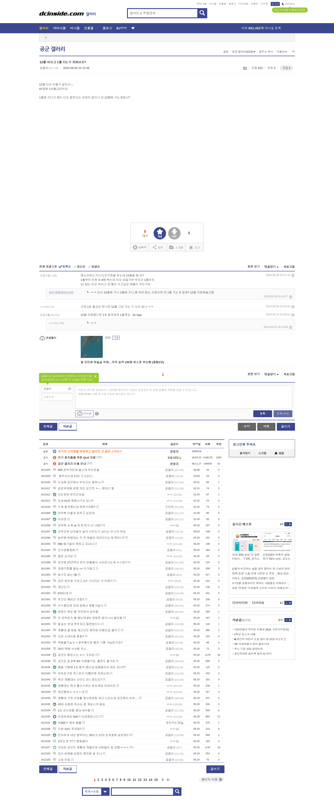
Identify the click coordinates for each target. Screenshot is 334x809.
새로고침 (289, 266)
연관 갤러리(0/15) (244, 51)
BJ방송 (121, 28)
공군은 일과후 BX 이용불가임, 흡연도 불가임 (84, 661)
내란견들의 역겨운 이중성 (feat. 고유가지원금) (261, 629)
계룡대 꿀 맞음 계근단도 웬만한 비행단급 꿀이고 (86, 630)
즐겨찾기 (245, 453)
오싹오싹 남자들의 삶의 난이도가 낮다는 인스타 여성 (89, 531)
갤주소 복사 (266, 51)
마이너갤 (202, 3)
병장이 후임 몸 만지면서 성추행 (75, 611)
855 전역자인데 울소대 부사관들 (76, 470)
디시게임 (243, 3)
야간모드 (288, 4)
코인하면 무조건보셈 (68, 494)
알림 (279, 453)
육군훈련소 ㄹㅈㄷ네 (68, 692)
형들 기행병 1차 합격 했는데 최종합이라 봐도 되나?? (89, 667)
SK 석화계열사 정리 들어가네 (251, 644)
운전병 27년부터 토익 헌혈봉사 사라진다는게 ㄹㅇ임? (90, 562)
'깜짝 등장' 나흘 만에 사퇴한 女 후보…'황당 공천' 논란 (262, 573)
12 (140, 779)
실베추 (139, 247)
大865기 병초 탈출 (67, 722)
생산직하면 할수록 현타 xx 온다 (253, 653)
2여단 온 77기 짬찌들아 (70, 741)
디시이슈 (258, 603)
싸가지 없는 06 (65, 574)
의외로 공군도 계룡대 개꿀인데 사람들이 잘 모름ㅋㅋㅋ (91, 747)
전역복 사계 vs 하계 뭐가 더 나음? (77, 525)
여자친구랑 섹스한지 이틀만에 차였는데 (81, 673)
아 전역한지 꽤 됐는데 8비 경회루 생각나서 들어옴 (87, 618)
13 (145, 779)
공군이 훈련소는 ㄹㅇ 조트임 (74, 655)
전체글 (48, 426)
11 (134, 779)
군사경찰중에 (64, 550)
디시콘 (264, 3)
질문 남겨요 (63, 556)
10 (129, 779)
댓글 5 (286, 68)
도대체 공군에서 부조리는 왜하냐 (76, 482)
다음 (163, 779)
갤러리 (44, 28)
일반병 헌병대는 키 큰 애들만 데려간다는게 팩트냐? (88, 537)
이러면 (59, 519)
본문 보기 (254, 266)
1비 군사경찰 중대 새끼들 (71, 710)
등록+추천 (283, 413)
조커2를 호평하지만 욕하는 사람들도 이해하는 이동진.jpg (262, 583)
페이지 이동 (212, 779)
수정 (247, 426)
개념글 (67, 426)
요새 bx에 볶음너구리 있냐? (73, 500)
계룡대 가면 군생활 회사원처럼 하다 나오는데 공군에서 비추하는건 (95, 698)
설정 (225, 51)
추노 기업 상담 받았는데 (248, 648)
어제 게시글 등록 (261, 28)
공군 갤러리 (52, 49)
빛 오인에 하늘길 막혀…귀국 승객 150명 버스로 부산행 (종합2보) (122, 362)
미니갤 (212, 3)
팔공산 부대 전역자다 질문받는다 (76, 624)
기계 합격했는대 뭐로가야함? (74, 507)
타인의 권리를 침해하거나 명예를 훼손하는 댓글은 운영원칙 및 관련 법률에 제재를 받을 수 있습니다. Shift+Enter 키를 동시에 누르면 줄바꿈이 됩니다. (137, 392)
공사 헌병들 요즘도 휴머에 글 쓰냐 (77, 753)
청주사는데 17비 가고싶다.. (73, 476)
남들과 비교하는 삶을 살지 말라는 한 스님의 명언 (261, 568)
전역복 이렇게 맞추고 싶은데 (74, 513)
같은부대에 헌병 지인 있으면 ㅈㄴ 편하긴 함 (83, 488)
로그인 (275, 4)
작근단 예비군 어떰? (68, 599)
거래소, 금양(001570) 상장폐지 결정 (253, 578)
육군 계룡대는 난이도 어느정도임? (77, 679)
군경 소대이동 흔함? (68, 636)
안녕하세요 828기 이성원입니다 (76, 716)
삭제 (292, 275)
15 (156, 779)
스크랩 (245, 68)
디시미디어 (240, 603)
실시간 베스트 (242, 524)
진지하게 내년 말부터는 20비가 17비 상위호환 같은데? (90, 735)
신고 (194, 247)
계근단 (59, 587)
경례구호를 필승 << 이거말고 (74, 568)
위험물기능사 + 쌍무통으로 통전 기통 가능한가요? (87, 642)
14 (150, 779)
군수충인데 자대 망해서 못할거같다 (78, 605)
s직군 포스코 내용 (245, 634)
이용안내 (282, 51)
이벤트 (254, 3)
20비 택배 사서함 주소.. (70, 648)
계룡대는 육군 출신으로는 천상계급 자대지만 (84, 685)
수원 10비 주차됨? (67, 729)
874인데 (60, 593)
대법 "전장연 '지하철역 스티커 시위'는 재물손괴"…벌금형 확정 (262, 588)
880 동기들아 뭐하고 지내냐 (73, 544)
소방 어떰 (61, 759)
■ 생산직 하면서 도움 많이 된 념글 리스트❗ (260, 639)
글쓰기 (285, 426)
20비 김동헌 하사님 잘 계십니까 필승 (79, 704)
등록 (262, 413)
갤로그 (232, 3)
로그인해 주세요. (244, 444)
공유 (158, 247)
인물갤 (222, 3)
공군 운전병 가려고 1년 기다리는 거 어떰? (82, 581)
